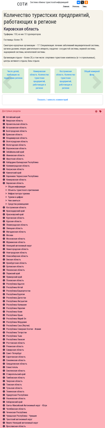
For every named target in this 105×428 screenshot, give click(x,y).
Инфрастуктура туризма (19, 193)
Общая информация (16, 186)
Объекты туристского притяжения (23, 190)
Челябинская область (16, 409)
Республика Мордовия (16, 322)
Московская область (15, 238)
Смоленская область (15, 370)
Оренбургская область (16, 263)
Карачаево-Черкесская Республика (22, 176)
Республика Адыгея (15, 284)
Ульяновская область (15, 398)
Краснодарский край (15, 211)
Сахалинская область (15, 360)
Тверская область (14, 381)
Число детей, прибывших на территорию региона (13, 74)
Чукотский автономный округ (19, 419)
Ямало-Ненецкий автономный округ (22, 422)
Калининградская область (18, 165)
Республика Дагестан (16, 297)
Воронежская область (16, 148)
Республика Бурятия (15, 294)
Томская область (14, 384)
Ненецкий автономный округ (19, 245)
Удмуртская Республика (17, 395)
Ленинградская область (17, 225)
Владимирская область (16, 138)
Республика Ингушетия (16, 301)
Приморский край (14, 277)
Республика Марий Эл (16, 318)
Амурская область (14, 120)
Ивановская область (15, 155)
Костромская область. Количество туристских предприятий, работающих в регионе (65, 79)
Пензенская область (15, 270)
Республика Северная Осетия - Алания (23, 329)
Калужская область (15, 169)
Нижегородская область (17, 249)
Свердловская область (16, 363)
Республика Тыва (14, 336)
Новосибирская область (17, 256)
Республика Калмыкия (16, 304)
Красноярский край (14, 214)
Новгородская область (16, 252)
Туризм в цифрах (15, 197)
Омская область (13, 259)
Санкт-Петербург (14, 353)
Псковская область (15, 280)
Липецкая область (14, 228)
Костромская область (16, 207)
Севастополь (12, 367)
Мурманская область (15, 242)
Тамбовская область (15, 377)
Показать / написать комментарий (52, 99)
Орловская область (15, 266)
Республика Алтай (14, 287)
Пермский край (13, 273)
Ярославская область (16, 426)
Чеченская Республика (16, 412)
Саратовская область (16, 356)
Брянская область (14, 134)
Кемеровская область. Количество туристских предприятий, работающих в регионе (39, 79)
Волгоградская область (17, 141)
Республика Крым (14, 315)
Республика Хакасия (15, 339)
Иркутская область (14, 159)
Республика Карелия (15, 308)
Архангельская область (17, 124)
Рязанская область (14, 346)
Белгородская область (16, 131)
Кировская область (15, 183)
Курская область (14, 221)
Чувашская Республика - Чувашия (21, 416)
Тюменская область (15, 391)
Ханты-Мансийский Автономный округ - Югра (26, 405)
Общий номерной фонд (92, 73)
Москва (9, 235)
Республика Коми (14, 311)
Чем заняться (14, 200)
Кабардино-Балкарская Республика (22, 162)
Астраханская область (16, 127)
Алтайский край (13, 117)
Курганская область (15, 218)
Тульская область (14, 388)
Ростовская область (15, 343)
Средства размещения (18, 204)
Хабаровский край (14, 402)
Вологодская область (16, 145)
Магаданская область (16, 231)
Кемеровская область (16, 179)
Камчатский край (13, 172)
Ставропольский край (15, 374)
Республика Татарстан (16, 332)
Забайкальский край (15, 152)
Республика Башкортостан (18, 291)
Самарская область (15, 350)
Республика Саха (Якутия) (18, 325)
